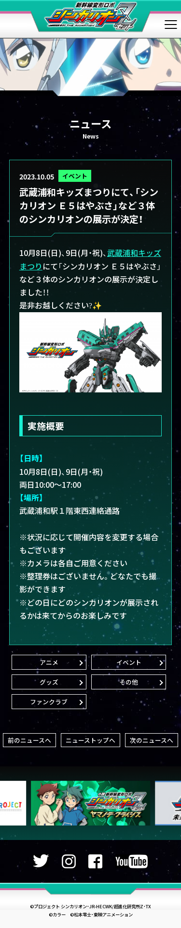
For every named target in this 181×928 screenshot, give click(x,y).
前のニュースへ (29, 740)
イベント (74, 175)
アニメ (49, 662)
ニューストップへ (90, 740)
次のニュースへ (151, 740)
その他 (128, 681)
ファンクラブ (49, 701)
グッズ (49, 681)
